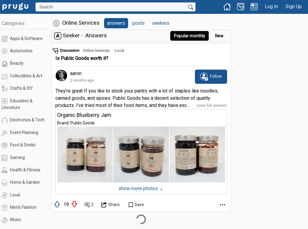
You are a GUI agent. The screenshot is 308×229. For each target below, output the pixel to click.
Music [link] (11, 220)
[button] (85, 154)
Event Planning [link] (20, 133)
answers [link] (116, 23)
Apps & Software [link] (22, 39)
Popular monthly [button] (189, 35)
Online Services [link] (96, 50)
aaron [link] (76, 73)
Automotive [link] (17, 51)
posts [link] (138, 23)
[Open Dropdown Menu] (110, 205)
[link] (15, 6)
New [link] (219, 35)
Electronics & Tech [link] (23, 121)
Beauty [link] (12, 64)
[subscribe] (211, 76)
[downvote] (75, 204)
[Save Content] (136, 205)
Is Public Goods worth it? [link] (81, 58)
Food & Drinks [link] (18, 145)
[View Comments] (89, 205)
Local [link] (11, 195)
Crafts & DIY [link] (17, 89)
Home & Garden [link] (21, 183)
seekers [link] (160, 23)
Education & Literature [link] (17, 104)
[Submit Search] (191, 6)
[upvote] (57, 204)
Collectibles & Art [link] (22, 76)
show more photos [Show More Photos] (141, 188)
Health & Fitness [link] (21, 170)
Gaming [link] (13, 158)
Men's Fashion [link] (19, 208)
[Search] (110, 6)
